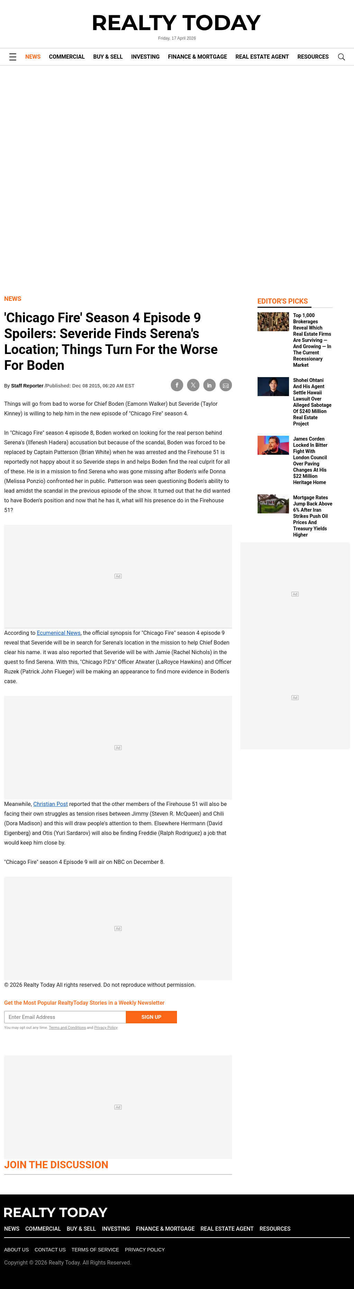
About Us (16, 1249)
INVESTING (145, 56)
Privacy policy (145, 1249)
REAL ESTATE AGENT (262, 56)
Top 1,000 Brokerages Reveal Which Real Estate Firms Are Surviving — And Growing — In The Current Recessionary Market (312, 340)
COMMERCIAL (67, 56)
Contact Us (50, 1249)
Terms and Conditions (67, 1027)
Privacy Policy (106, 1027)
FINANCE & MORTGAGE (197, 56)
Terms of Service (95, 1249)
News (12, 298)
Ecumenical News (59, 633)
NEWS (32, 56)
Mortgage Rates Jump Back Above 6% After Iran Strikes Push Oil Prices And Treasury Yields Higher (312, 516)
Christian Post (50, 804)
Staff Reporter (28, 385)
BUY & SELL (108, 56)
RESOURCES (313, 56)
